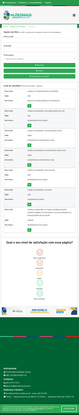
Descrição (8, 37)
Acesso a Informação (17, 27)
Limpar (39, 71)
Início (6, 27)
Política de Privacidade (35, 408)
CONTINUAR (69, 408)
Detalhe (7, 46)
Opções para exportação (39, 76)
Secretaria (9, 55)
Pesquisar (39, 65)
